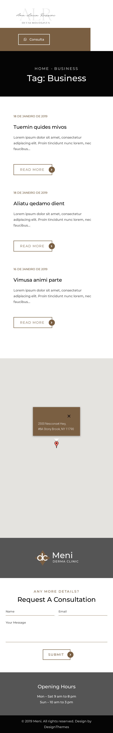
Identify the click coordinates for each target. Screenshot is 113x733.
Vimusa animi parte (38, 280)
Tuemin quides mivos (40, 127)
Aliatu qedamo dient (39, 203)
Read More (36, 170)
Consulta (56, 39)
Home (42, 68)
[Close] (69, 416)
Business (66, 68)
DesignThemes (56, 727)
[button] (56, 444)
